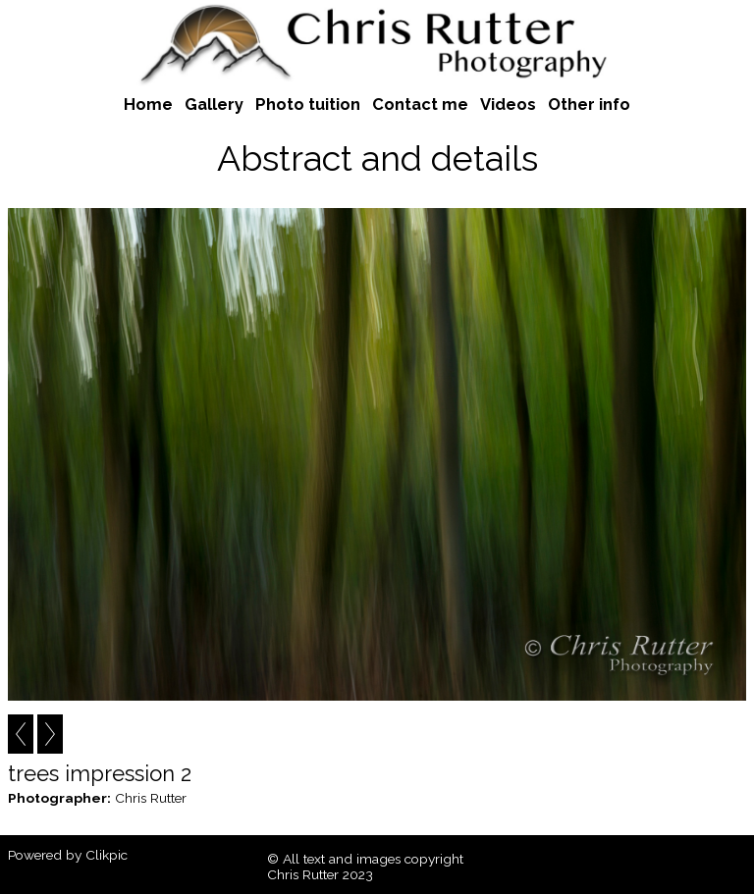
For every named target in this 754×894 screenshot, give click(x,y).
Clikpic (106, 855)
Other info (589, 104)
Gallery (214, 104)
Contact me (420, 104)
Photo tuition (307, 104)
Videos (508, 104)
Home (148, 104)
